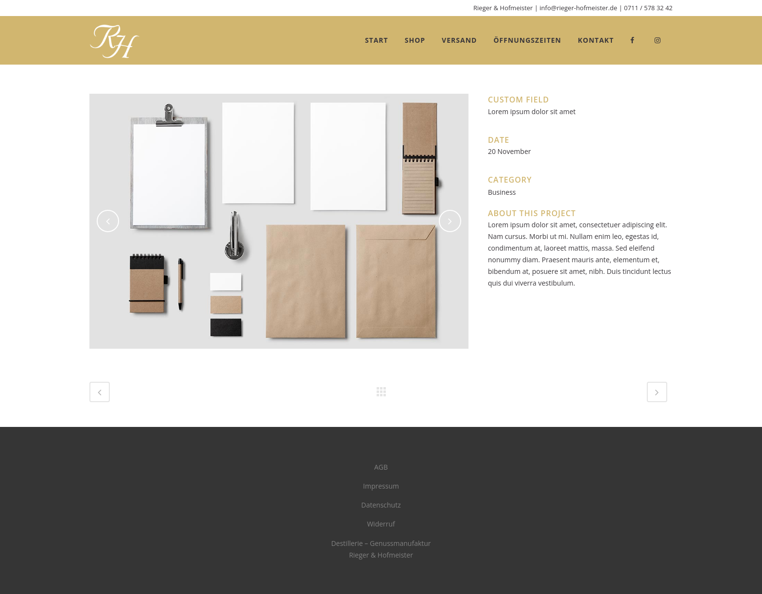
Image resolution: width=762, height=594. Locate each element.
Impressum (381, 486)
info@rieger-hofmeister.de (578, 7)
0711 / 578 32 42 (648, 7)
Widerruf (381, 523)
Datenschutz (380, 504)
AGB (381, 467)
